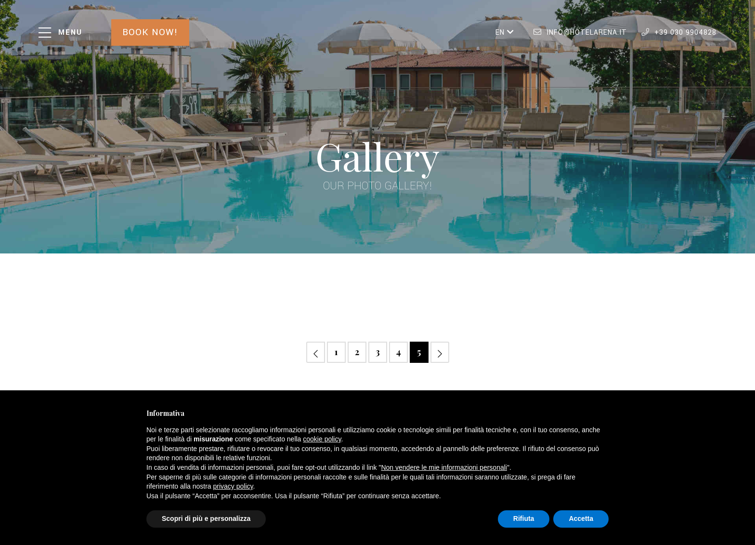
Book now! (150, 32)
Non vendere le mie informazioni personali (444, 467)
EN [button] (504, 32)
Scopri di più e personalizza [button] (206, 518)
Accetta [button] (581, 518)
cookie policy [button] (322, 439)
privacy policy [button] (233, 486)
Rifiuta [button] (523, 518)
